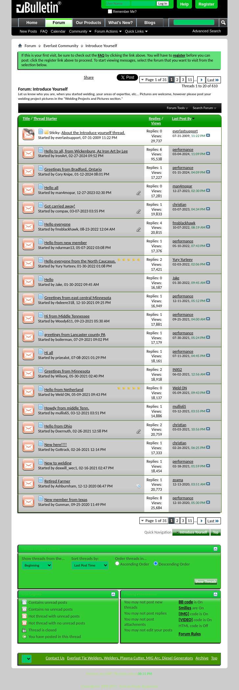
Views (156, 123)
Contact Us (55, 657)
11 (190, 79)
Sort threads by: (85, 558)
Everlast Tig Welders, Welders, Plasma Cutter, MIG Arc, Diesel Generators (130, 657)
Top (215, 532)
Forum (59, 22)
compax (62, 211)
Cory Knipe (64, 174)
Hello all (51, 187)
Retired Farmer (57, 481)
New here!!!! (55, 444)
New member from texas (65, 499)
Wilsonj (61, 376)
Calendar (58, 31)
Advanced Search (206, 31)
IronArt (61, 155)
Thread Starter (45, 118)
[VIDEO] (186, 619)
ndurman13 (65, 247)
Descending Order (172, 563)
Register (206, 4)
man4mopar (65, 192)
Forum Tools (176, 108)
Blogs (149, 22)
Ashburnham (66, 486)
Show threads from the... (43, 558)
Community (78, 31)
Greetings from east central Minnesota (77, 297)
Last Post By (183, 118)
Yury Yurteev (65, 266)
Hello (48, 279)
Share (89, 77)
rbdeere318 (65, 302)
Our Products (88, 22)
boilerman (64, 339)
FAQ (44, 31)
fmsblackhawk (67, 229)
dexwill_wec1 (66, 468)
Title (26, 118)
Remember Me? (122, 12)
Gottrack (62, 449)
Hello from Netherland (64, 389)
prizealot (63, 357)
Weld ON (63, 394)
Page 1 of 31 (156, 79)
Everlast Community (60, 45)
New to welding (57, 462)
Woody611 (64, 321)
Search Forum (203, 108)
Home (31, 22)
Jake (59, 284)
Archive (202, 657)
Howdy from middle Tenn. (66, 407)
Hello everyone (57, 224)
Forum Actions (106, 31)
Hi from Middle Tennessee (67, 316)
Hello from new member (65, 242)
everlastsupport (68, 137)
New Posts (28, 31)
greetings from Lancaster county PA (75, 334)
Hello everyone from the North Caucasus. (80, 261)
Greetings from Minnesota (67, 371)
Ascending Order (132, 563)
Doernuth (63, 431)
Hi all (48, 352)
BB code (186, 601)
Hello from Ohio (58, 426)
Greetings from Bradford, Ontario (73, 169)
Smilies (185, 607)
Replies (155, 118)
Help (184, 4)
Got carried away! (59, 206)
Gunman (62, 504)
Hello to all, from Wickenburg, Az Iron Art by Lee (86, 151)
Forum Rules (190, 633)
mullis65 (62, 413)
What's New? (120, 22)
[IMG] (184, 613)
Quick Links (134, 31)
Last (213, 79)
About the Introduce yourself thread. (93, 132)
